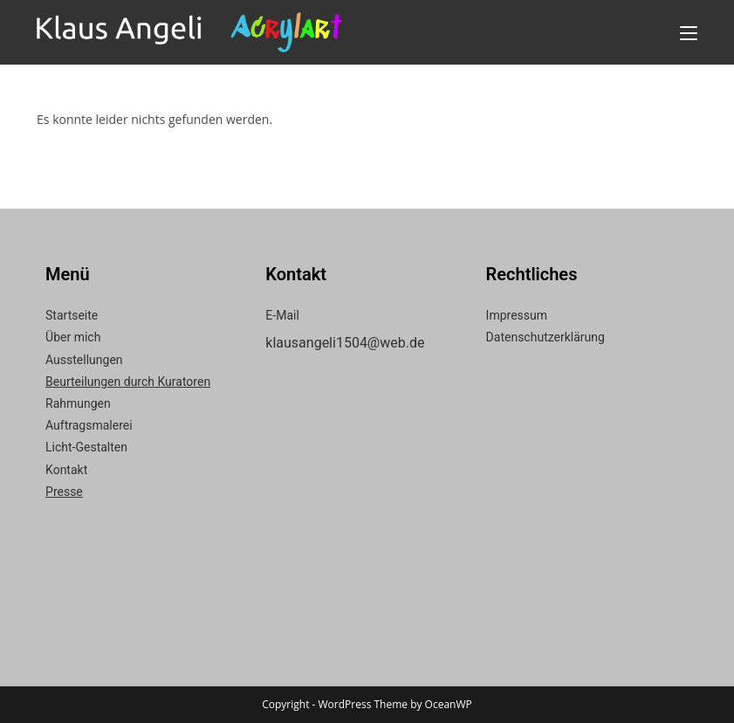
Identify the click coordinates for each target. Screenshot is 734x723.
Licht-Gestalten (86, 447)
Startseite (71, 315)
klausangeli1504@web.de (344, 342)
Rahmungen (78, 403)
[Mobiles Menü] (688, 32)
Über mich (72, 337)
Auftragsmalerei (89, 425)
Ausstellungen (84, 360)
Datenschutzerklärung (545, 337)
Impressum (516, 315)
